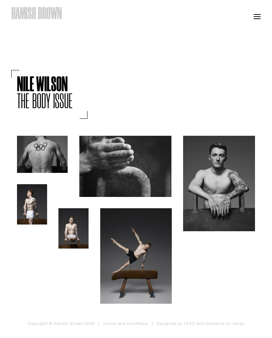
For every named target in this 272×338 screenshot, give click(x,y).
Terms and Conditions (125, 323)
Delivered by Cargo (224, 323)
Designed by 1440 (176, 323)
